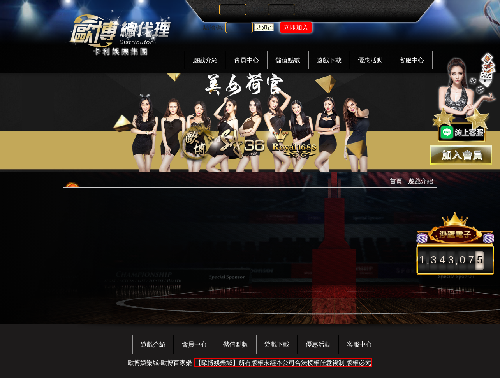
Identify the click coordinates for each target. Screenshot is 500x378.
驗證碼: (213, 27)
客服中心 (411, 60)
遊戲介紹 (205, 60)
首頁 (396, 181)
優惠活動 (370, 60)
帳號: (210, 9)
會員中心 (246, 60)
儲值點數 (287, 60)
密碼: (259, 9)
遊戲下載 (329, 60)
